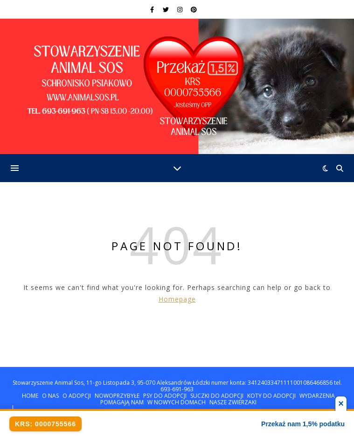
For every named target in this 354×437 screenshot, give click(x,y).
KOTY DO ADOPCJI (271, 396)
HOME (30, 396)
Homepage (177, 299)
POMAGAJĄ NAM (122, 402)
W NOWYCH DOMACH (176, 402)
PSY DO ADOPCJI (165, 396)
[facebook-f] (152, 9)
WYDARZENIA (317, 396)
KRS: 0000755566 (45, 424)
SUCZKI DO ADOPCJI (216, 396)
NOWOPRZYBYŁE (117, 396)
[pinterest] (194, 9)
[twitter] (166, 9)
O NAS (50, 396)
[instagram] (180, 9)
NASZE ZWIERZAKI (233, 402)
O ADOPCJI (76, 396)
